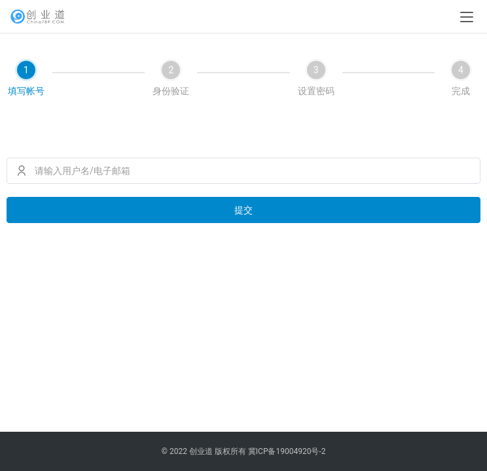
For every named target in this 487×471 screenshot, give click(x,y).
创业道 (201, 451)
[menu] (466, 17)
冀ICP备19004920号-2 (287, 451)
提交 (243, 210)
